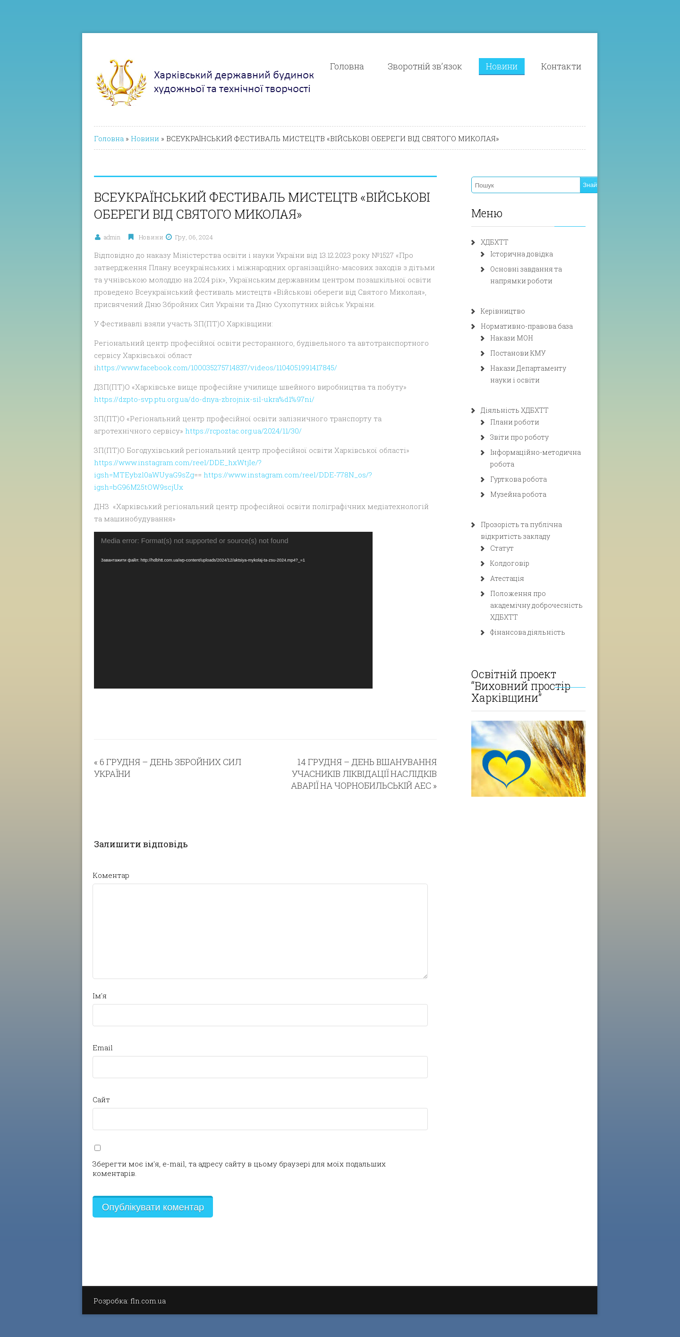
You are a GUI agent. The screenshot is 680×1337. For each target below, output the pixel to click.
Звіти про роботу (533, 437)
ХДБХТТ (509, 242)
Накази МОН (525, 337)
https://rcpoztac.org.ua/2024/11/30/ (146, 418)
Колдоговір (524, 551)
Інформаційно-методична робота (562, 452)
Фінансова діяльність (541, 608)
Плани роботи (528, 421)
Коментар (73, 850)
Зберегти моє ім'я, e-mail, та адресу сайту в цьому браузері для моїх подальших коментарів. (224, 1139)
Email (65, 1023)
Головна (383, 66)
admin (74, 237)
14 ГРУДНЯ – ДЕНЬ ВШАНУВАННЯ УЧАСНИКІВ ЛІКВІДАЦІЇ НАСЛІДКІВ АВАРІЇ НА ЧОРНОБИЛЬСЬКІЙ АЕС (356, 749)
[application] (195, 585)
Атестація (521, 566)
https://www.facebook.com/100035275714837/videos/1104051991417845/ (250, 355)
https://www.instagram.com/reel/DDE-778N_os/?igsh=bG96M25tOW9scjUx (295, 462)
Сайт (63, 1075)
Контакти (597, 66)
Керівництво (517, 311)
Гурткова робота (532, 467)
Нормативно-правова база (541, 326)
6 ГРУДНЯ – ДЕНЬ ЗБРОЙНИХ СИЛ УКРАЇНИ (152, 737)
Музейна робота (532, 482)
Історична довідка (535, 253)
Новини (537, 66)
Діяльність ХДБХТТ (529, 410)
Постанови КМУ (532, 353)
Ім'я (62, 971)
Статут (516, 536)
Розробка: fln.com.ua (92, 1266)
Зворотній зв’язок (461, 66)
